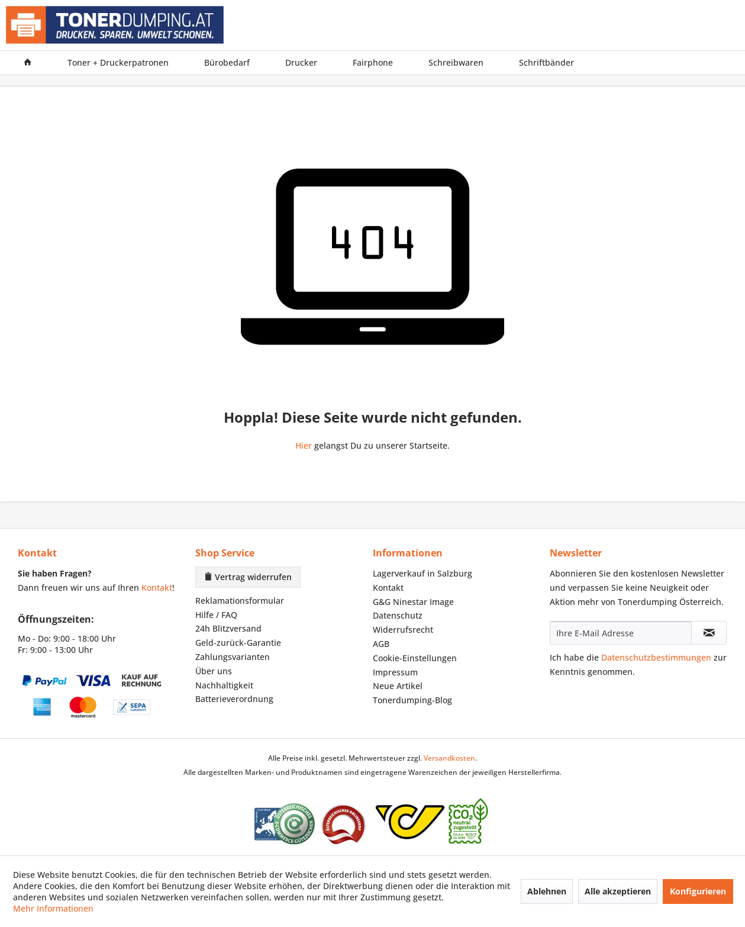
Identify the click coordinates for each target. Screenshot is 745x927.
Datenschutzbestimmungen (656, 657)
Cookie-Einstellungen (415, 658)
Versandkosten (449, 758)
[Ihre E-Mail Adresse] (621, 633)
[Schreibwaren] (456, 63)
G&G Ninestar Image (413, 601)
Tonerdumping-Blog (412, 700)
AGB (381, 643)
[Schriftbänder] (546, 63)
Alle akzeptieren (618, 891)
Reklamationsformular (239, 600)
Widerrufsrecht (403, 629)
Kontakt (156, 587)
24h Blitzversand (228, 628)
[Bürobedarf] (226, 63)
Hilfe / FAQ (216, 614)
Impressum (395, 672)
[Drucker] (301, 63)
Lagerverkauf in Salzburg (422, 573)
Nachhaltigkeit (224, 685)
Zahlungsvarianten (232, 656)
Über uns (213, 671)
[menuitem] (28, 63)
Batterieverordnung (234, 698)
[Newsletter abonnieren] (709, 633)
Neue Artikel (398, 685)
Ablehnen (546, 891)
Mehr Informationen (53, 908)
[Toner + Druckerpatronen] (118, 63)
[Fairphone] (373, 63)
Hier (303, 445)
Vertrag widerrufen (248, 576)
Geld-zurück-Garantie (238, 642)
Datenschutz (398, 615)
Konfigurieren (698, 891)
